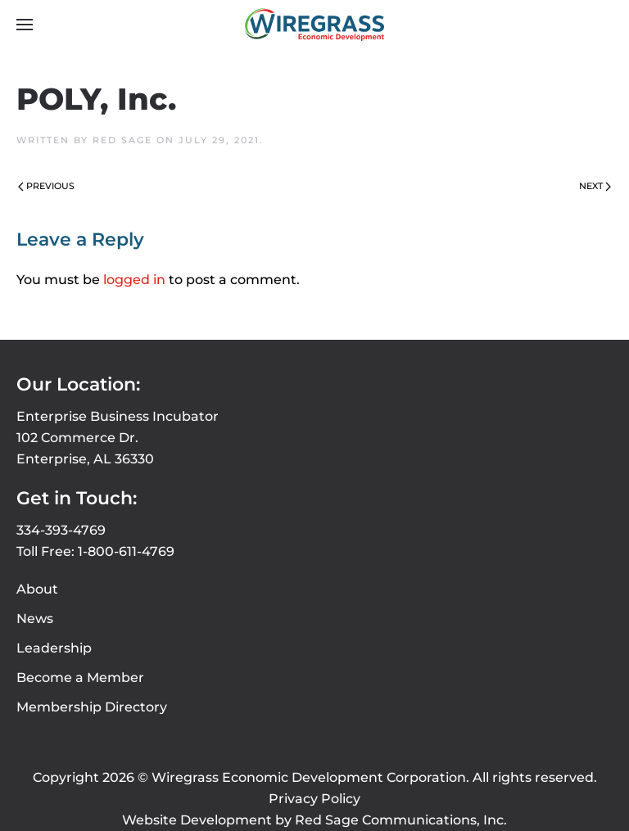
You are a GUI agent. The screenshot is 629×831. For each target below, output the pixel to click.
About (37, 589)
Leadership (54, 648)
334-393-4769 (61, 530)
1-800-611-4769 (126, 551)
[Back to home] (314, 24)
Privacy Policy (314, 798)
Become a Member (80, 677)
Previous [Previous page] (46, 186)
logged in (134, 279)
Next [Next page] (595, 186)
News (34, 618)
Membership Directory (91, 707)
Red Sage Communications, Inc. (401, 820)
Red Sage (122, 140)
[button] (24, 24)
